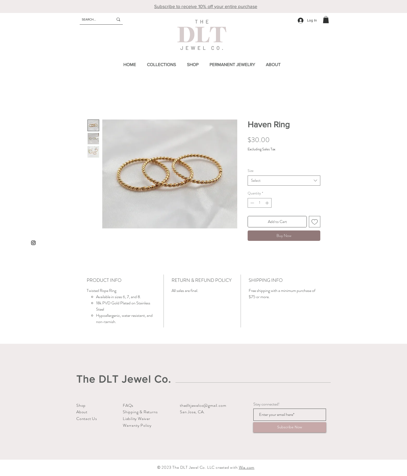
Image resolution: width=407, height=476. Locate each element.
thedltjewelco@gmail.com (203, 405)
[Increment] (267, 202)
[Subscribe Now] (289, 427)
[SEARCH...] (94, 19)
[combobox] (284, 181)
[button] (326, 19)
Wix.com (247, 467)
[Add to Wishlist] (314, 221)
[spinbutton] (259, 202)
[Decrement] (251, 202)
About (81, 412)
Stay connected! (266, 404)
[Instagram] (33, 243)
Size (251, 170)
